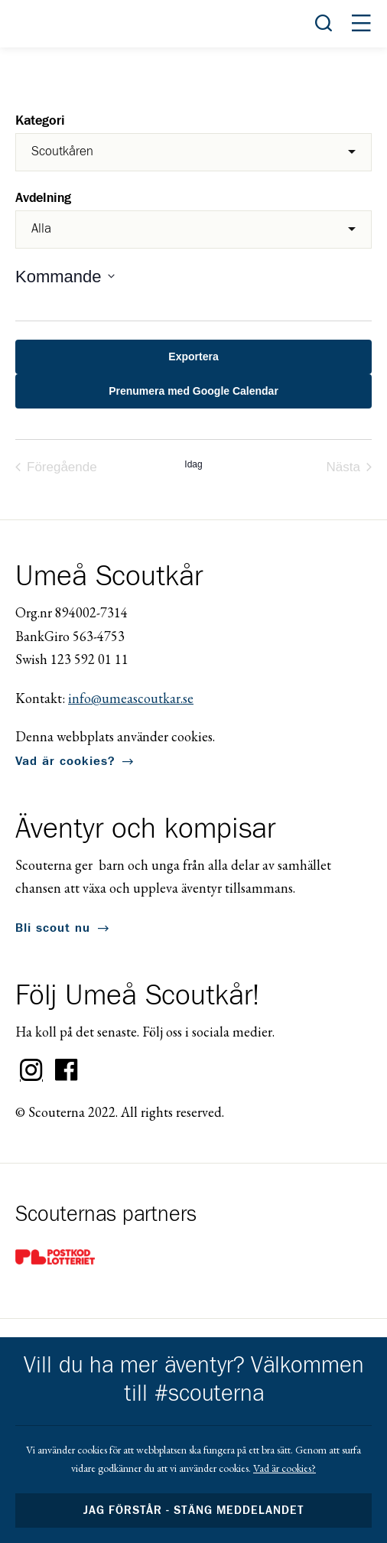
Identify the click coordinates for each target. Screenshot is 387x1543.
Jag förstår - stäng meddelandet (193, 1510)
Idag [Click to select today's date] (193, 464)
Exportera (193, 356)
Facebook (66, 1070)
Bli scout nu (52, 928)
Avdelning (43, 198)
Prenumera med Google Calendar (193, 391)
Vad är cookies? (65, 761)
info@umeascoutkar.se (131, 698)
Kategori (40, 121)
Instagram (31, 1070)
